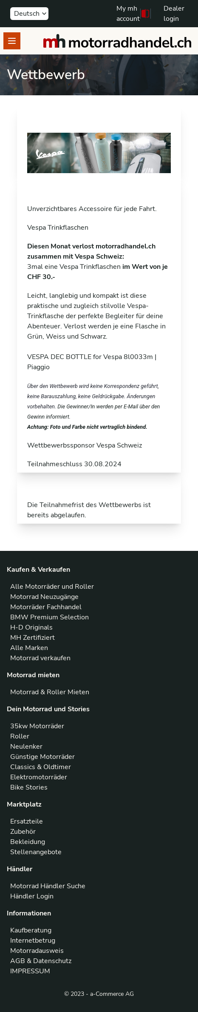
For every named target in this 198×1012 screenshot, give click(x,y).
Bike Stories (29, 787)
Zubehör (23, 831)
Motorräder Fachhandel (46, 607)
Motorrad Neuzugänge (44, 596)
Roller (19, 736)
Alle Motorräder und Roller (52, 586)
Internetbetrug (32, 940)
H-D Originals (31, 627)
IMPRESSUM (30, 971)
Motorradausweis (37, 950)
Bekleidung (27, 842)
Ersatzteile (26, 821)
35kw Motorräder (37, 726)
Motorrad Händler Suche (47, 886)
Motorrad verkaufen (40, 658)
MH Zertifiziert (32, 637)
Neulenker (26, 746)
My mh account (128, 13)
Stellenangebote (36, 852)
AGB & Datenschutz (40, 961)
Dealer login (174, 13)
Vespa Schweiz (119, 445)
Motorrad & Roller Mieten (49, 692)
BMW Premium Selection (49, 617)
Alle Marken (29, 648)
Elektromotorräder (38, 777)
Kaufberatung (30, 930)
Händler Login (32, 896)
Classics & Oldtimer (40, 767)
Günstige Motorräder (42, 756)
